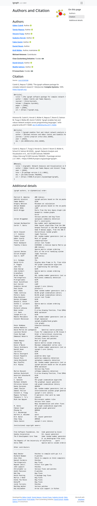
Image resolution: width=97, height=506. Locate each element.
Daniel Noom (18, 46)
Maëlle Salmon (19, 67)
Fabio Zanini (18, 42)
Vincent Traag (18, 34)
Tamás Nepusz (18, 29)
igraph (16, 2)
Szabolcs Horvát (19, 38)
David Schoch (18, 63)
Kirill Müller (17, 50)
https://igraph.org (19, 89)
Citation (72, 17)
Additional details (76, 20)
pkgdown (81, 499)
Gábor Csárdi (18, 25)
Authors (72, 13)
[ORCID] (31, 25)
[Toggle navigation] (82, 3)
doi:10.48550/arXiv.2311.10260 (44, 125)
